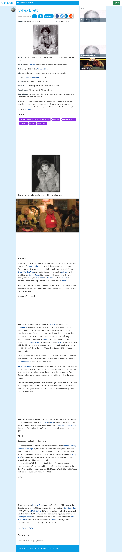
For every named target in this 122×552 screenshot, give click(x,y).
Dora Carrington (70, 508)
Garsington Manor (24, 517)
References (41, 123)
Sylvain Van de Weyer (26, 272)
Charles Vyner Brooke (31, 77)
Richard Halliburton (25, 366)
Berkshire (64, 278)
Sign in (116, 3)
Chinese (31, 342)
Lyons (64, 281)
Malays (37, 342)
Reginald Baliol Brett (34, 266)
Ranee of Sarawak (68, 119)
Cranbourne (39, 278)
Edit (34, 16)
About (22, 548)
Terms (31, 548)
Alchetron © (53, 548)
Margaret (32, 65)
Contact (43, 548)
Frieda (54, 520)
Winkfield (49, 278)
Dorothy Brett (37, 505)
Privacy (37, 548)
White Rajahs (30, 109)
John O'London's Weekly (67, 425)
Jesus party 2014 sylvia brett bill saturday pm (35, 119)
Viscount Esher (42, 69)
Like (40, 16)
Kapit (52, 422)
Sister (32, 123)
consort (29, 107)
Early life (56, 119)
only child (64, 272)
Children (23, 123)
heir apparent (26, 362)
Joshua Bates (34, 275)
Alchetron (7, 2)
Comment (49, 16)
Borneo (45, 339)
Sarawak (68, 107)
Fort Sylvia (44, 422)
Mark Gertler (36, 511)
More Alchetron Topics (25, 528)
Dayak (59, 342)
